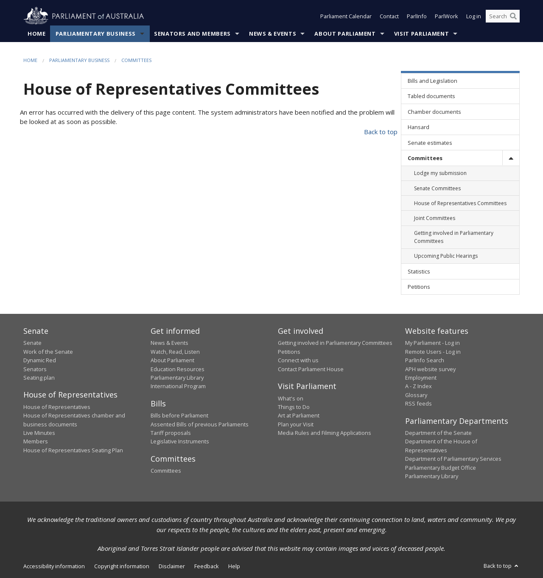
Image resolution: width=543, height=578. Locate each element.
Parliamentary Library (177, 377)
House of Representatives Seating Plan (73, 450)
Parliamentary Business (96, 33)
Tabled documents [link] (431, 96)
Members (35, 441)
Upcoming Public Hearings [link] (446, 255)
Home (37, 33)
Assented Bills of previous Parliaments (200, 424)
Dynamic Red (39, 360)
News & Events (272, 33)
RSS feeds (418, 403)
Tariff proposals (171, 433)
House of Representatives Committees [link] (460, 203)
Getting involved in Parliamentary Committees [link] (453, 237)
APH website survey (430, 369)
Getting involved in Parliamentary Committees (335, 343)
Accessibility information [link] (54, 566)
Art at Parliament (298, 415)
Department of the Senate (438, 433)
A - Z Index (418, 386)
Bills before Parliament (179, 415)
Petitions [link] (419, 286)
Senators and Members (192, 33)
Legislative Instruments (180, 441)
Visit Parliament (421, 33)
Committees (136, 60)
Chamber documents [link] (434, 112)
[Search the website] (503, 16)
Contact (389, 16)
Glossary (416, 395)
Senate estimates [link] (430, 143)
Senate (32, 343)
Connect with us (298, 360)
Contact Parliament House (311, 369)
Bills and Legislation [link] (432, 81)
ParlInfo (417, 16)
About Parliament (344, 33)
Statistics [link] (419, 271)
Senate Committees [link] (437, 188)
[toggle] (510, 157)
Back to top (380, 131)
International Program (178, 386)
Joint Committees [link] (434, 218)
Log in (473, 16)
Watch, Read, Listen (175, 351)
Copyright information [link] (121, 566)
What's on (290, 398)
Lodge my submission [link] (440, 173)
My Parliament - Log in (432, 343)
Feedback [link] (206, 566)
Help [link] (234, 566)
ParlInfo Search (424, 360)
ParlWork (446, 16)
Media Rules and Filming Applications (324, 433)
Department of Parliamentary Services (453, 458)
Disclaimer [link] (172, 566)
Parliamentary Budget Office (440, 467)
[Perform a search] (513, 16)
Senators (35, 369)
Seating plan (39, 377)
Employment (421, 377)
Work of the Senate (48, 351)
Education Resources (177, 369)
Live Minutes (39, 433)
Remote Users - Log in (433, 351)
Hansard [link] (418, 127)
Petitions (289, 351)
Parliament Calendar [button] (346, 16)
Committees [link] (425, 158)
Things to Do (294, 407)
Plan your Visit (295, 424)
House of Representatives (56, 407)
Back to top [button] (502, 566)
